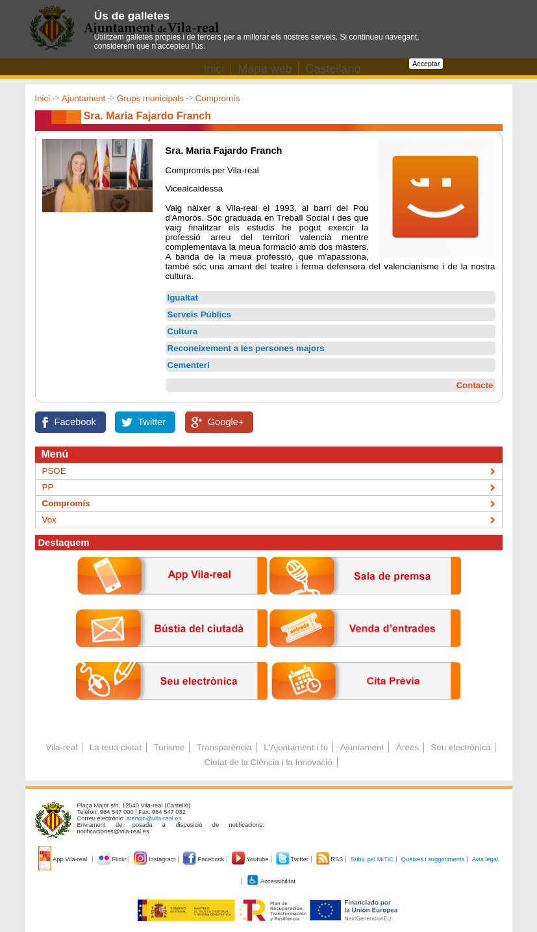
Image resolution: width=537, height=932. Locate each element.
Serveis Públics (200, 314)
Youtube (251, 859)
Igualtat (183, 297)
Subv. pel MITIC (372, 859)
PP (48, 487)
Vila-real (62, 747)
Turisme (169, 747)
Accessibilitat (270, 881)
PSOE (54, 471)
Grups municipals (150, 98)
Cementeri (189, 365)
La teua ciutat (116, 747)
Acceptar (426, 63)
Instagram (155, 859)
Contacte (474, 385)
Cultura (183, 331)
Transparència (224, 747)
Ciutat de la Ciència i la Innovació (268, 762)
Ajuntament (83, 98)
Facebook (75, 422)
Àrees (407, 747)
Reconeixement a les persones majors (246, 348)
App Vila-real (63, 859)
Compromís (217, 98)
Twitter (152, 422)
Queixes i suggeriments (432, 859)
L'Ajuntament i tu (296, 747)
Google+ (226, 422)
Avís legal (485, 859)
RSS (330, 859)
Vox (49, 519)
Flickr (112, 859)
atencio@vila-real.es (154, 818)
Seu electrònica (461, 747)
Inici (43, 98)
